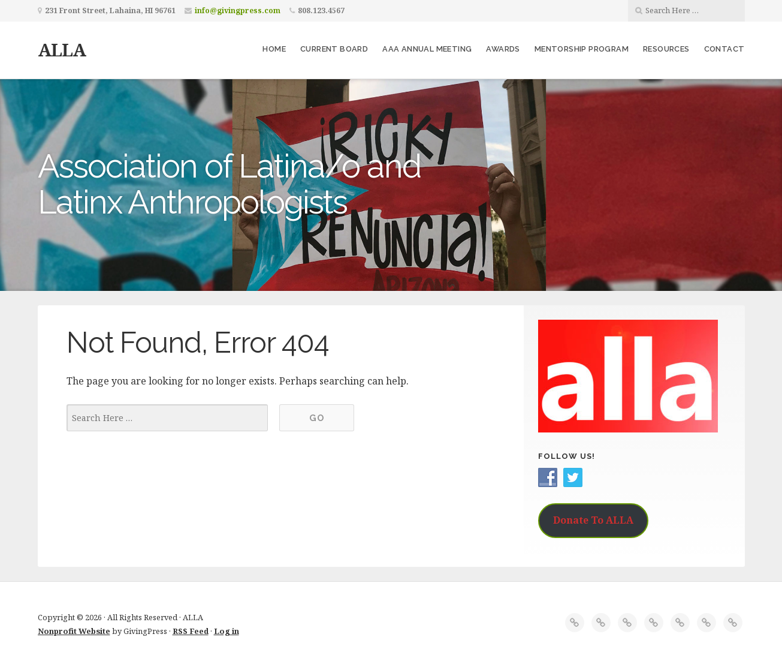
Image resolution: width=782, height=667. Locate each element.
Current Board (334, 48)
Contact (724, 48)
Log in (226, 631)
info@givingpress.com (237, 10)
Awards (503, 48)
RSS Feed (191, 631)
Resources (666, 48)
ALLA (62, 49)
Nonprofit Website (74, 631)
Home (274, 48)
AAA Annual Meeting (427, 48)
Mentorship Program (582, 48)
